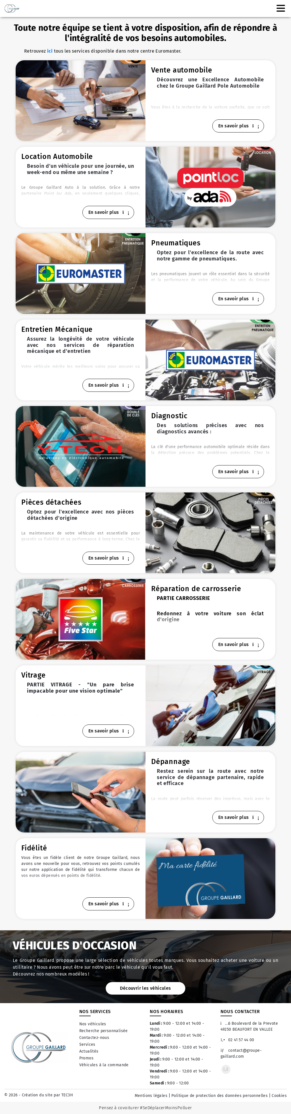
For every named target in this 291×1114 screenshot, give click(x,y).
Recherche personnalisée (103, 1030)
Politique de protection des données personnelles (219, 1095)
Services (87, 1044)
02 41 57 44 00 (237, 1040)
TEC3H (67, 1095)
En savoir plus (238, 126)
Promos (86, 1058)
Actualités (89, 1051)
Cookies (279, 1095)
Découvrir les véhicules (145, 988)
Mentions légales (151, 1095)
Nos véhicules (92, 1024)
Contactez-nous (94, 1037)
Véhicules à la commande (104, 1065)
